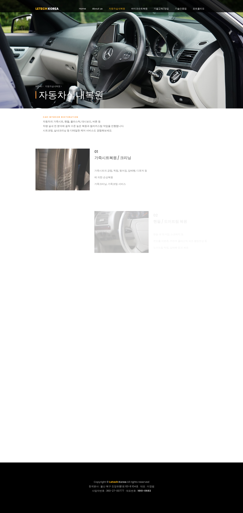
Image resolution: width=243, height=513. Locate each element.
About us (97, 8)
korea (47, 9)
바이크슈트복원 (139, 8)
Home (82, 8)
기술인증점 (181, 8)
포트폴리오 (198, 8)
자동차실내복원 (117, 8)
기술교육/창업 (161, 8)
